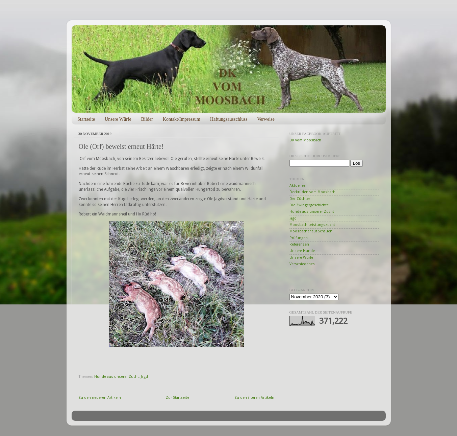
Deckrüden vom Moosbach (312, 192)
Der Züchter (299, 199)
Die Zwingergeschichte (309, 205)
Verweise (265, 119)
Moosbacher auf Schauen (310, 231)
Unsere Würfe (118, 119)
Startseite (86, 119)
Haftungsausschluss (228, 119)
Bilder (147, 119)
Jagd (144, 376)
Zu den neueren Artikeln (99, 397)
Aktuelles (297, 185)
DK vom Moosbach (305, 140)
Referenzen (299, 244)
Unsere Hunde (302, 251)
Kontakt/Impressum (181, 119)
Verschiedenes (302, 264)
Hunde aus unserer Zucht (116, 376)
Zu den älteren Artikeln (254, 397)
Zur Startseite (177, 397)
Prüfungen (298, 238)
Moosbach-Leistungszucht (312, 225)
